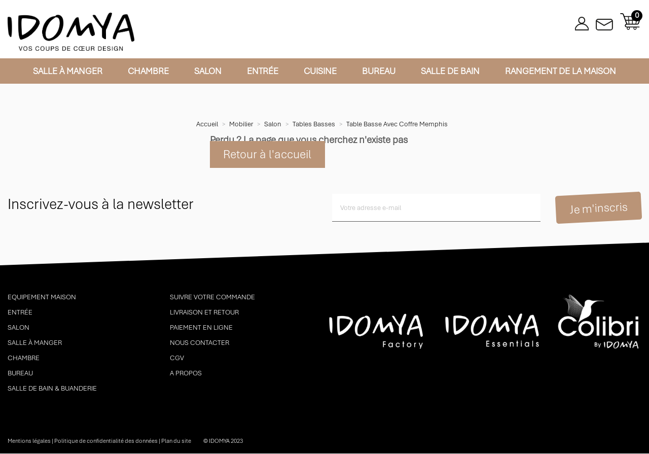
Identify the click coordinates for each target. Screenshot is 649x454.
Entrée (262, 71)
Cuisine (320, 71)
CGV (177, 358)
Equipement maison (42, 297)
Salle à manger (67, 71)
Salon (208, 71)
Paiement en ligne (201, 328)
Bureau (378, 71)
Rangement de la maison (560, 71)
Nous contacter (199, 343)
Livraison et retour (204, 312)
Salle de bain (450, 71)
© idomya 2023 (223, 441)
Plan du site (176, 441)
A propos (186, 373)
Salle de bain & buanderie (52, 389)
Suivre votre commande (212, 297)
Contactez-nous (604, 21)
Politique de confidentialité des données (106, 441)
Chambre (148, 71)
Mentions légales (29, 441)
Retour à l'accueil (268, 154)
